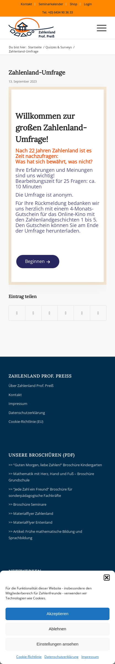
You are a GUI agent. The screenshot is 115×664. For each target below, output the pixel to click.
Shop (73, 4)
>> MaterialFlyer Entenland (30, 522)
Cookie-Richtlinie (29, 656)
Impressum (90, 656)
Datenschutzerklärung (61, 656)
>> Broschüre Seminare (27, 504)
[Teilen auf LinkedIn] (82, 312)
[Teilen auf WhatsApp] (50, 312)
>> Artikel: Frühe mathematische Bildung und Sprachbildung (45, 534)
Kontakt (26, 4)
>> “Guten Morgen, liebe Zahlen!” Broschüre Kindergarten (55, 464)
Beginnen (35, 261)
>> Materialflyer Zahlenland (31, 513)
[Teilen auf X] (33, 312)
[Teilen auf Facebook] (17, 312)
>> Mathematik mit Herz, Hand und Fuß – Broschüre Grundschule (51, 477)
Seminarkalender (51, 4)
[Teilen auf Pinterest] (66, 312)
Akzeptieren (57, 613)
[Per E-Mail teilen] (98, 312)
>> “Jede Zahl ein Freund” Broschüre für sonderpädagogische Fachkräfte (40, 492)
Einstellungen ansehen (58, 644)
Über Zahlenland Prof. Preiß (31, 385)
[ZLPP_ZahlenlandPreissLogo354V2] (48, 28)
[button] (106, 577)
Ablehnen (57, 628)
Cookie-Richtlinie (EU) (26, 421)
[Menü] (98, 28)
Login (88, 4)
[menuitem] (26, 4)
